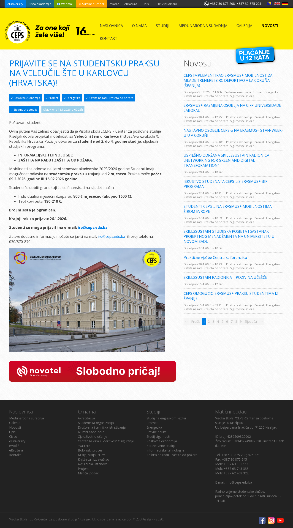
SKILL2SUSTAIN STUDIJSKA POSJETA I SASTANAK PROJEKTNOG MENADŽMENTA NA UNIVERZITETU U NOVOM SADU (229, 236)
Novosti (269, 25)
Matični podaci (88, 473)
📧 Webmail (65, 4)
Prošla (196, 321)
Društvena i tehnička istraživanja (102, 427)
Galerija (244, 25)
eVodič (114, 4)
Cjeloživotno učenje (92, 436)
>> (261, 321)
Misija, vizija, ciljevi (92, 454)
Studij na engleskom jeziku (166, 418)
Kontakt (108, 38)
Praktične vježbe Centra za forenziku (215, 257)
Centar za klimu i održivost (97, 440)
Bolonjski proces (90, 450)
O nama (139, 25)
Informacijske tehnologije (165, 450)
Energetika (154, 427)
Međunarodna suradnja (203, 25)
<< (186, 321)
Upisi (146, 4)
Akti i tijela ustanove (93, 463)
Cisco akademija (40, 4)
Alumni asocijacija (91, 431)
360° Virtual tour (166, 4)
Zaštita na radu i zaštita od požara (171, 454)
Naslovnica (111, 25)
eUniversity (15, 4)
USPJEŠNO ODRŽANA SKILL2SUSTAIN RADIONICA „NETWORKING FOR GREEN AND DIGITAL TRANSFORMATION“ (226, 160)
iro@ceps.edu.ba (112, 236)
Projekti (83, 468)
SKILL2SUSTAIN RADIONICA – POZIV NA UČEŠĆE (225, 277)
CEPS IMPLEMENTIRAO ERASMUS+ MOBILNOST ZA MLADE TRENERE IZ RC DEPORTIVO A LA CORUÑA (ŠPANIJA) (228, 80)
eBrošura (130, 4)
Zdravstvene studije (161, 445)
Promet (152, 422)
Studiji (162, 25)
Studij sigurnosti (158, 436)
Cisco (13, 436)
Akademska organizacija (96, 422)
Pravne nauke (156, 431)
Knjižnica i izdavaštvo (93, 459)
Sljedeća (250, 321)
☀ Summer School (91, 4)
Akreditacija (86, 418)
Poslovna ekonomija (161, 440)
